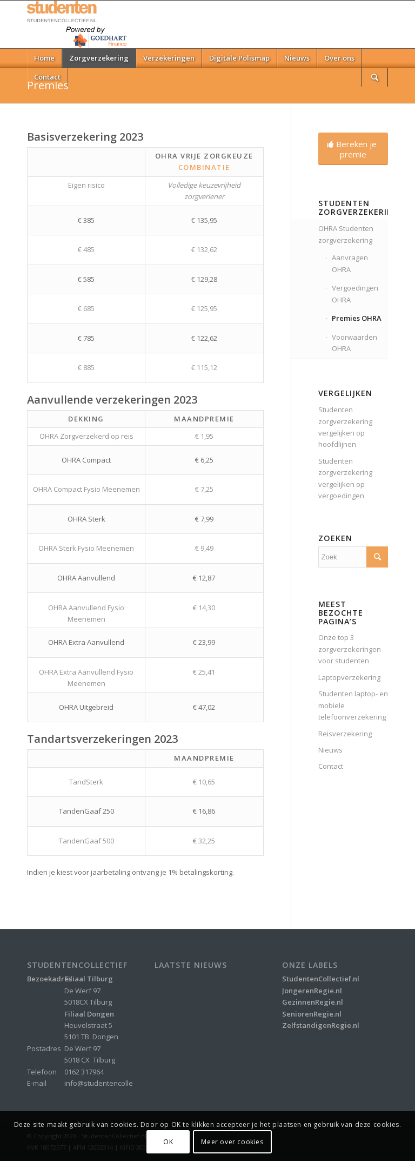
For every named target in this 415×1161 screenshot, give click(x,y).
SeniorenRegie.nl (312, 1014)
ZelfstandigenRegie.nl (320, 1025)
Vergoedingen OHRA (355, 293)
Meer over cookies (232, 1141)
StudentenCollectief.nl (320, 979)
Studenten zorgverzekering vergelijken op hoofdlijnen (345, 427)
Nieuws (330, 750)
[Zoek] (374, 77)
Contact (330, 766)
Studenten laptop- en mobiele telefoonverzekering (353, 705)
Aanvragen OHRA (350, 263)
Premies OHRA (356, 318)
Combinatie (204, 167)
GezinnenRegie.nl (312, 1002)
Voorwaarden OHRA (354, 342)
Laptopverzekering (349, 677)
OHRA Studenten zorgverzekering (345, 234)
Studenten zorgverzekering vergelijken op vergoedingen (345, 478)
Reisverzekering (345, 733)
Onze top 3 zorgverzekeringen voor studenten (349, 648)
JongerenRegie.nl (312, 990)
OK (168, 1141)
